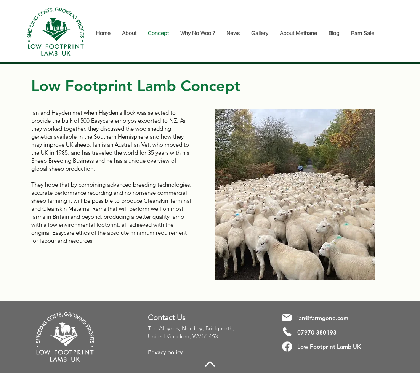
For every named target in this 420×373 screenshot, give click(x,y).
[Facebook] (287, 346)
